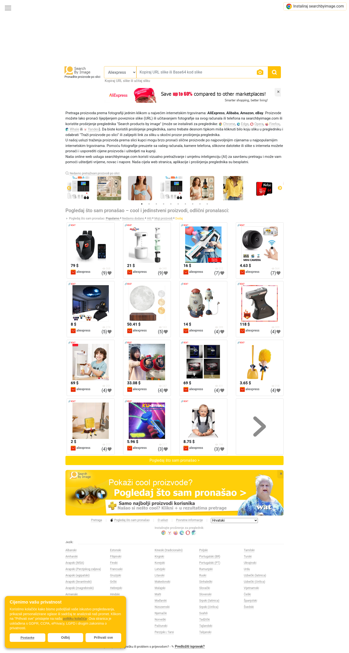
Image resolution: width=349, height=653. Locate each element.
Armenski (71, 594)
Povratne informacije (189, 520)
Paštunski (161, 626)
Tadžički (204, 619)
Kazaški (115, 626)
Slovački (204, 588)
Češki (247, 594)
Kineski (114, 632)
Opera (258, 124)
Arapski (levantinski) (78, 581)
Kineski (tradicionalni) (169, 550)
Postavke (27, 637)
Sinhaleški (205, 581)
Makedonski (162, 581)
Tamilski (249, 550)
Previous (69, 188)
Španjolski (250, 600)
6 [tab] (178, 204)
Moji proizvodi (163, 218)
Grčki (113, 581)
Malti (158, 594)
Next (280, 188)
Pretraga (96, 520)
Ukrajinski (250, 562)
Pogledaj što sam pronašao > (175, 460)
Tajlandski (205, 626)
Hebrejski (116, 588)
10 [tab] (207, 204)
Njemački (161, 613)
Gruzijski (115, 575)
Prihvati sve (103, 637)
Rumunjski (206, 569)
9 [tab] (200, 204)
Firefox (274, 124)
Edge (244, 124)
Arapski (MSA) (74, 562)
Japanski (116, 619)
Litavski (160, 575)
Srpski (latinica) (209, 600)
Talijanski (205, 632)
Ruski (202, 575)
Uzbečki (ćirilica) (254, 581)
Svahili (203, 613)
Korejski (160, 562)
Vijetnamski (251, 588)
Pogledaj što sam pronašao (130, 520)
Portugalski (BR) (209, 556)
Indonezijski (117, 607)
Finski (114, 562)
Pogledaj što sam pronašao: (87, 218)
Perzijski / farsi (164, 632)
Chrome (229, 124)
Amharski (71, 556)
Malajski (160, 588)
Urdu (247, 569)
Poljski (203, 550)
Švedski (249, 607)
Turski (248, 556)
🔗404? (71, 225)
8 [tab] (192, 204)
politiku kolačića (75, 619)
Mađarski (161, 600)
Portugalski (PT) (209, 562)
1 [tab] (141, 204)
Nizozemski (162, 607)
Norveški (160, 619)
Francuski (116, 569)
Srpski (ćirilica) (208, 607)
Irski (113, 613)
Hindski (115, 594)
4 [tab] (163, 204)
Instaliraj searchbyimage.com (315, 6)
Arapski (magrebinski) (79, 588)
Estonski (115, 550)
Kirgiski (159, 556)
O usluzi (163, 520)
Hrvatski (115, 600)
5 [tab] (170, 204)
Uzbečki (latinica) (255, 575)
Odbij (65, 637)
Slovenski (205, 594)
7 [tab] (185, 204)
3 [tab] (156, 204)
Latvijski (160, 569)
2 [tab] (149, 204)
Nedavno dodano (133, 218)
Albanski (71, 550)
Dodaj (179, 218)
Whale (74, 129)
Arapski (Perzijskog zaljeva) (83, 569)
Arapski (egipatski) (77, 575)
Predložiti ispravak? (190, 646)
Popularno (113, 218)
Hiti (149, 218)
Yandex (93, 129)
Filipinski (115, 556)
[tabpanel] (174, 188)
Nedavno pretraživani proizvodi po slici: (95, 173)
